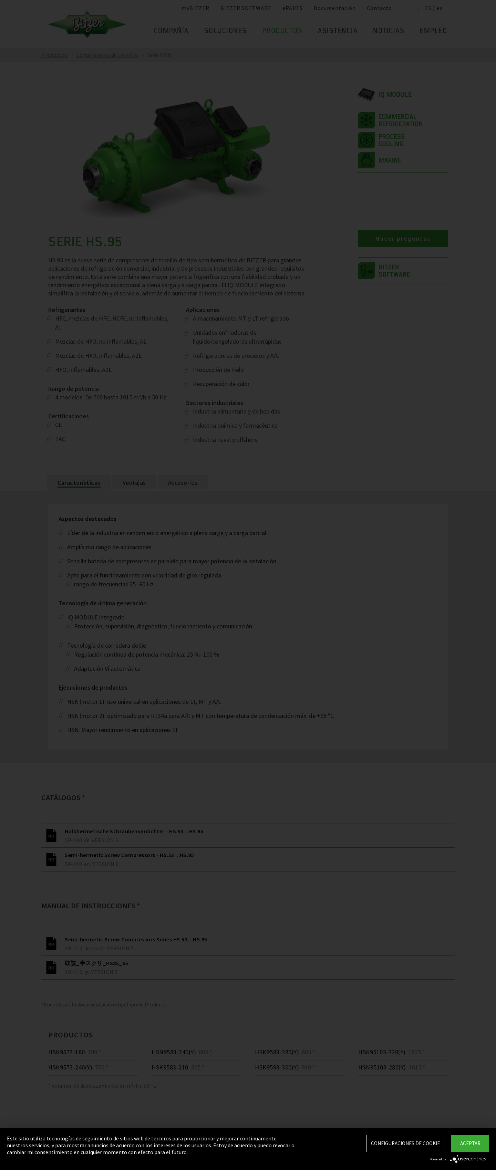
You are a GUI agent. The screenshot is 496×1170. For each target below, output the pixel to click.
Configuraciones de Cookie (405, 1143)
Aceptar (470, 1143)
